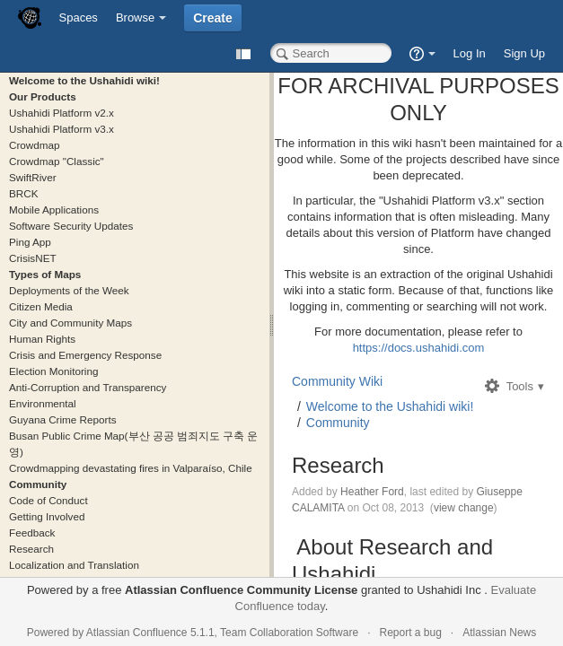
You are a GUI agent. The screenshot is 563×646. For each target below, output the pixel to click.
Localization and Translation (74, 565)
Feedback (32, 532)
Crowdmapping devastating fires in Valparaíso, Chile (130, 468)
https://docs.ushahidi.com (419, 347)
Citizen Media (41, 306)
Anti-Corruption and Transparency (87, 387)
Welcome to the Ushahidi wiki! (84, 80)
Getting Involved (46, 516)
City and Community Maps (70, 322)
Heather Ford (372, 491)
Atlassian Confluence (137, 632)
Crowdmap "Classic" (56, 161)
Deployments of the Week (69, 290)
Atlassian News (499, 632)
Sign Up (524, 53)
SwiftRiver (33, 177)
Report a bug (410, 632)
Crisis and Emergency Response (85, 355)
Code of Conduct (48, 500)
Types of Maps (45, 274)
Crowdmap (34, 145)
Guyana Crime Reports (63, 419)
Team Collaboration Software (289, 632)
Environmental (42, 403)
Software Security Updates (71, 225)
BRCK (23, 193)
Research (31, 548)
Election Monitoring (53, 371)
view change (464, 508)
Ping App (30, 242)
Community (37, 484)
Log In (469, 53)
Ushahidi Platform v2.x (61, 112)
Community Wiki (337, 381)
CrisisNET (33, 258)
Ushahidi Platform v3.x (61, 129)
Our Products (42, 96)
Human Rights (42, 339)
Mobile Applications (54, 209)
